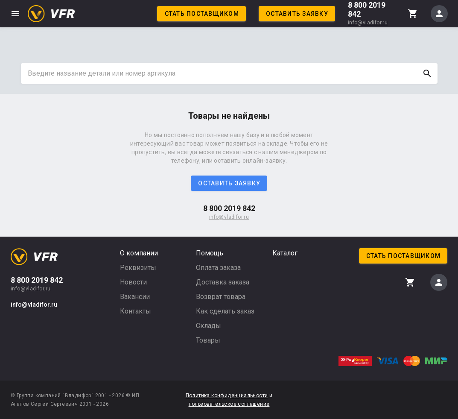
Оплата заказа (218, 268)
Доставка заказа (222, 282)
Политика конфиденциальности (227, 395)
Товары (208, 340)
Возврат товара (220, 297)
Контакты (135, 311)
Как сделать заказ (225, 311)
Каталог (285, 253)
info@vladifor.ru (368, 23)
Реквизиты (138, 268)
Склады (208, 326)
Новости (133, 282)
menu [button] (15, 14)
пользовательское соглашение (229, 404)
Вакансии (135, 297)
